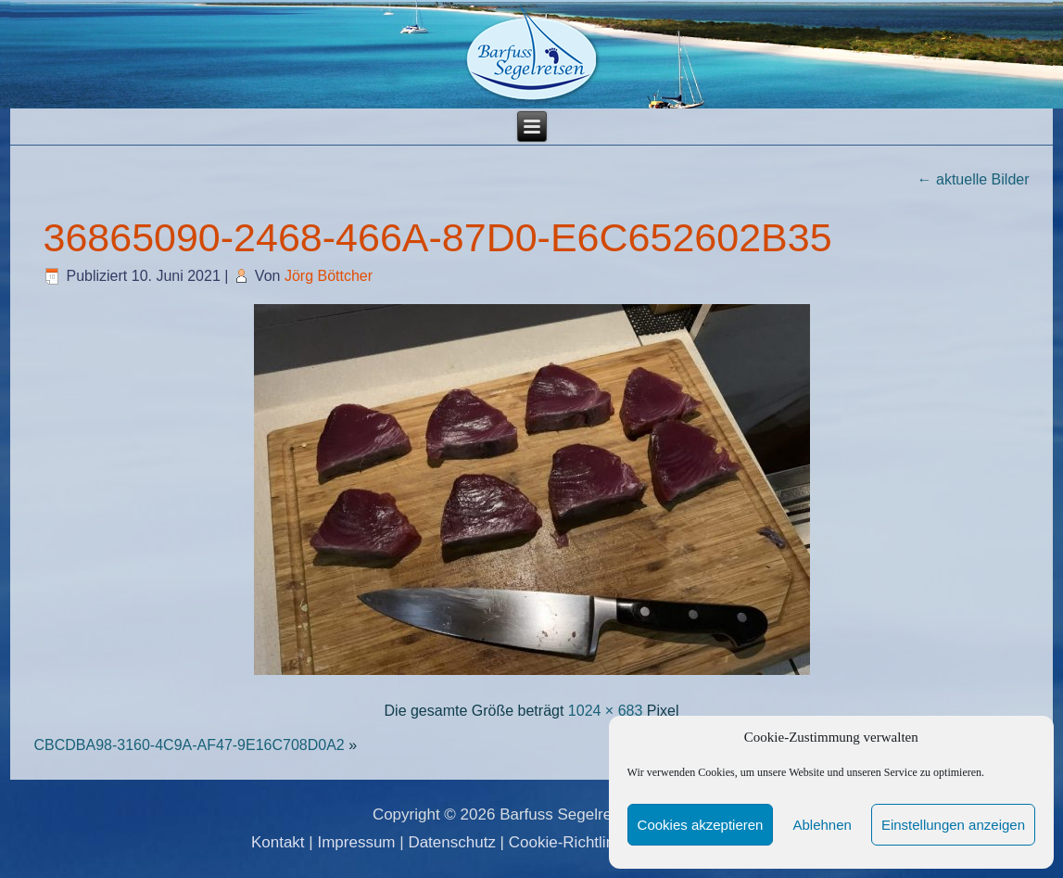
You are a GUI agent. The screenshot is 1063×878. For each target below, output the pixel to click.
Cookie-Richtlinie (568, 842)
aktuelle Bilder (973, 179)
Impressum (356, 842)
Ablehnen (821, 825)
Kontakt (278, 842)
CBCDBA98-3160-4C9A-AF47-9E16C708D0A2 (188, 745)
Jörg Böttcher (329, 276)
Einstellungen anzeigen (953, 825)
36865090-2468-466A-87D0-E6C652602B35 (437, 237)
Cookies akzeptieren (701, 825)
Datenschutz (452, 842)
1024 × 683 (605, 711)
